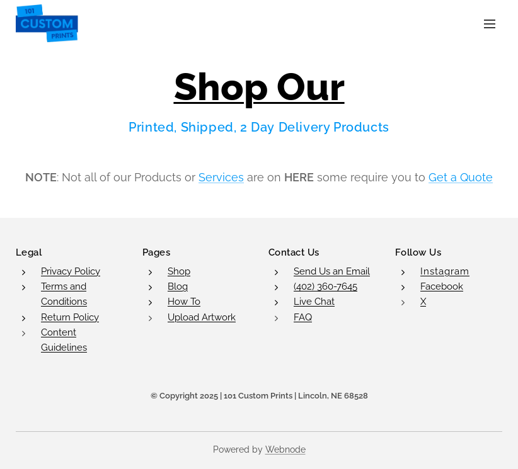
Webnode (285, 449)
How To (184, 301)
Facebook (441, 286)
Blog (178, 286)
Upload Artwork (202, 317)
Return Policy (70, 317)
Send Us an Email (332, 271)
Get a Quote (461, 177)
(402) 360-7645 (325, 286)
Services (221, 177)
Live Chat (314, 301)
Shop (179, 271)
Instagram (444, 271)
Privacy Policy (70, 271)
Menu (489, 24)
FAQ (303, 317)
